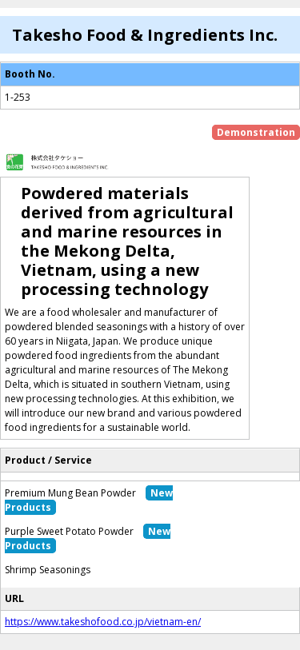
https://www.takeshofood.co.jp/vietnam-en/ (103, 621)
